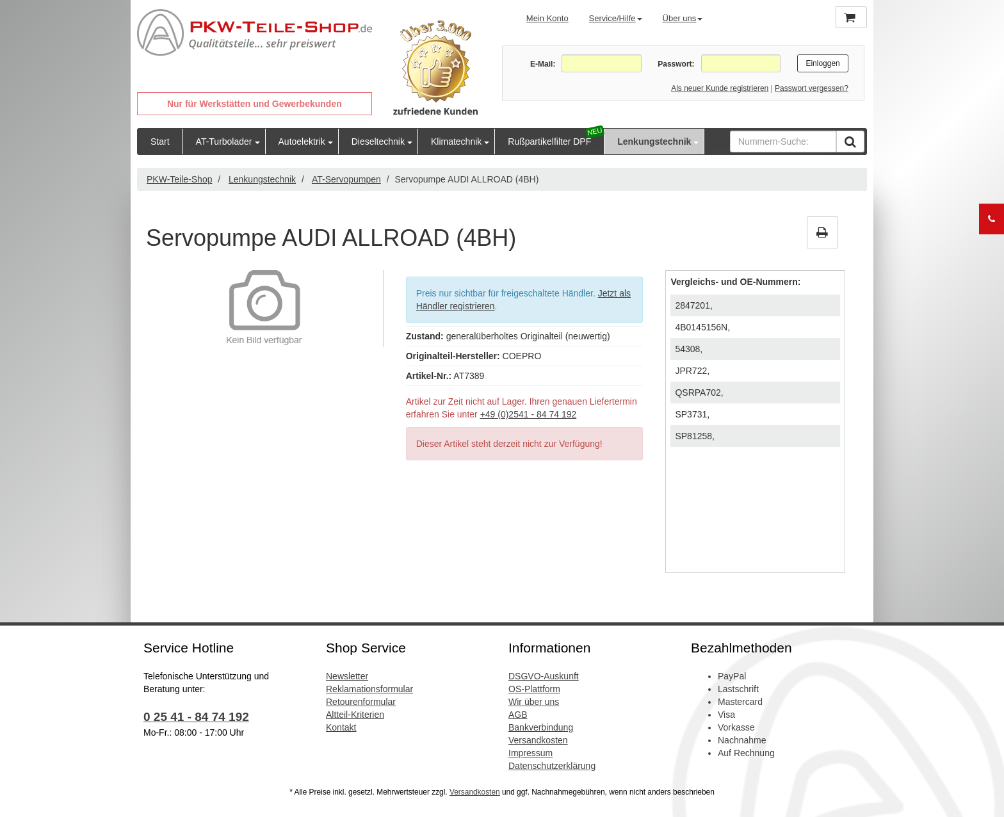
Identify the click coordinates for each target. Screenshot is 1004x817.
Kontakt (341, 727)
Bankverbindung (540, 727)
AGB (518, 714)
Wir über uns (533, 702)
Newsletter (347, 676)
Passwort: (676, 64)
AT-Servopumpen (346, 179)
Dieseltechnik (378, 141)
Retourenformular (361, 702)
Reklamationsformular (369, 689)
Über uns (683, 18)
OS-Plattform (534, 689)
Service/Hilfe (615, 18)
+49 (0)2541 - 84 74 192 (528, 414)
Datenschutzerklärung (551, 766)
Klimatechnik (456, 141)
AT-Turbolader (224, 141)
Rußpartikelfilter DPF (549, 141)
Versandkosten (538, 740)
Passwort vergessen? (811, 88)
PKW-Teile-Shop (179, 179)
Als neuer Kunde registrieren (719, 88)
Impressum (530, 753)
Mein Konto (547, 18)
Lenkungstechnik (654, 141)
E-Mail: (542, 64)
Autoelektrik (302, 141)
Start (160, 141)
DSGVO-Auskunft (543, 676)
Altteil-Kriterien (355, 714)
